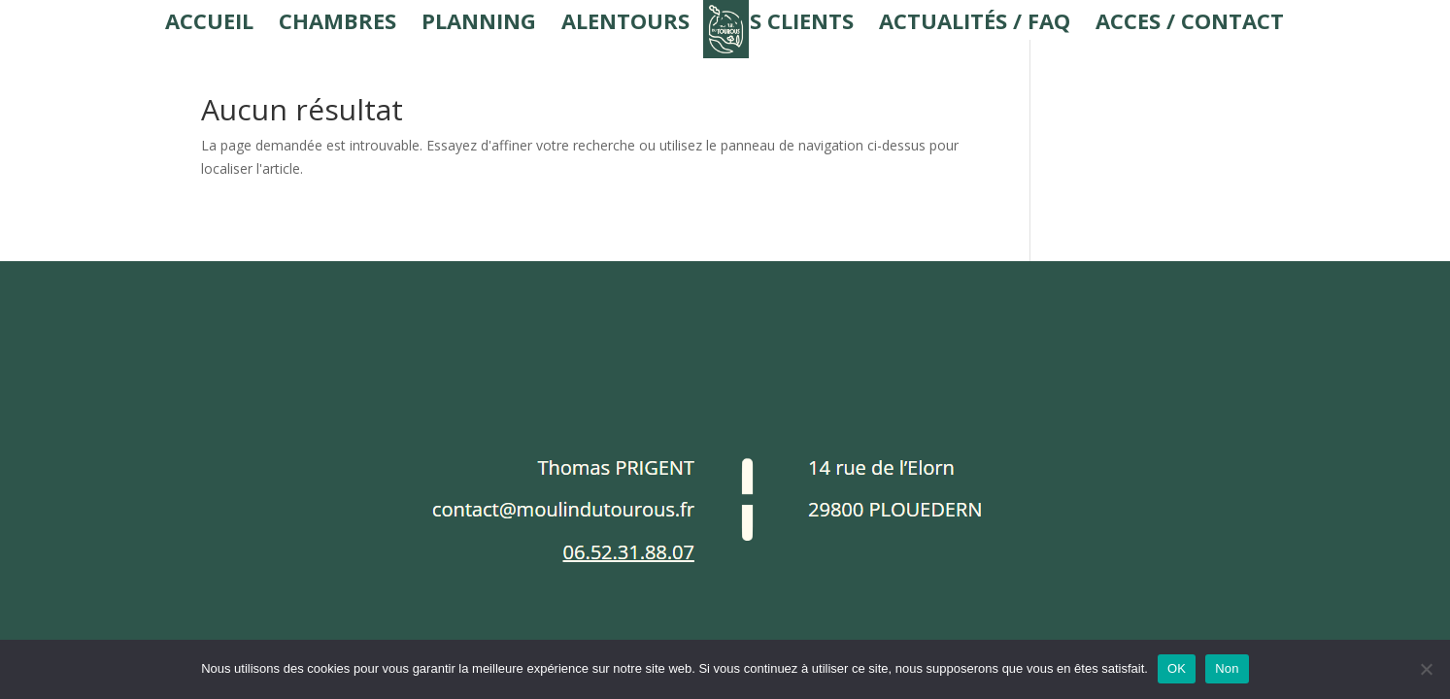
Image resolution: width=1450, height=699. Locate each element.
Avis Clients (784, 24)
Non (1227, 668)
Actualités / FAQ (974, 24)
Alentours (625, 24)
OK (1176, 668)
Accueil (209, 24)
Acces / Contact (1190, 24)
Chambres (337, 24)
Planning (479, 24)
